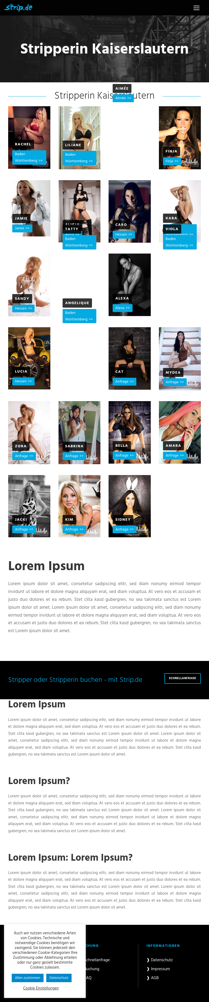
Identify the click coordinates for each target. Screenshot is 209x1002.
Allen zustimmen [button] (27, 978)
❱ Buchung (89, 969)
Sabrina (74, 446)
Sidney (123, 520)
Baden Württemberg (26, 157)
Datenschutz (59, 978)
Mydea (173, 373)
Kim (69, 520)
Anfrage (121, 382)
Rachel (23, 144)
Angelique (77, 303)
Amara (174, 446)
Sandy (22, 299)
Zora (21, 446)
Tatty (72, 229)
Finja (172, 151)
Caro (121, 225)
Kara (171, 218)
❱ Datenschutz (159, 960)
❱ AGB (152, 978)
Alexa (122, 298)
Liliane (73, 145)
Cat (119, 372)
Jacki (21, 520)
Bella (121, 446)
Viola (172, 229)
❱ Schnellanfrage (94, 960)
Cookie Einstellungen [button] (41, 988)
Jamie (21, 219)
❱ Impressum (158, 969)
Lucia (21, 372)
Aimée (122, 89)
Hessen (121, 235)
